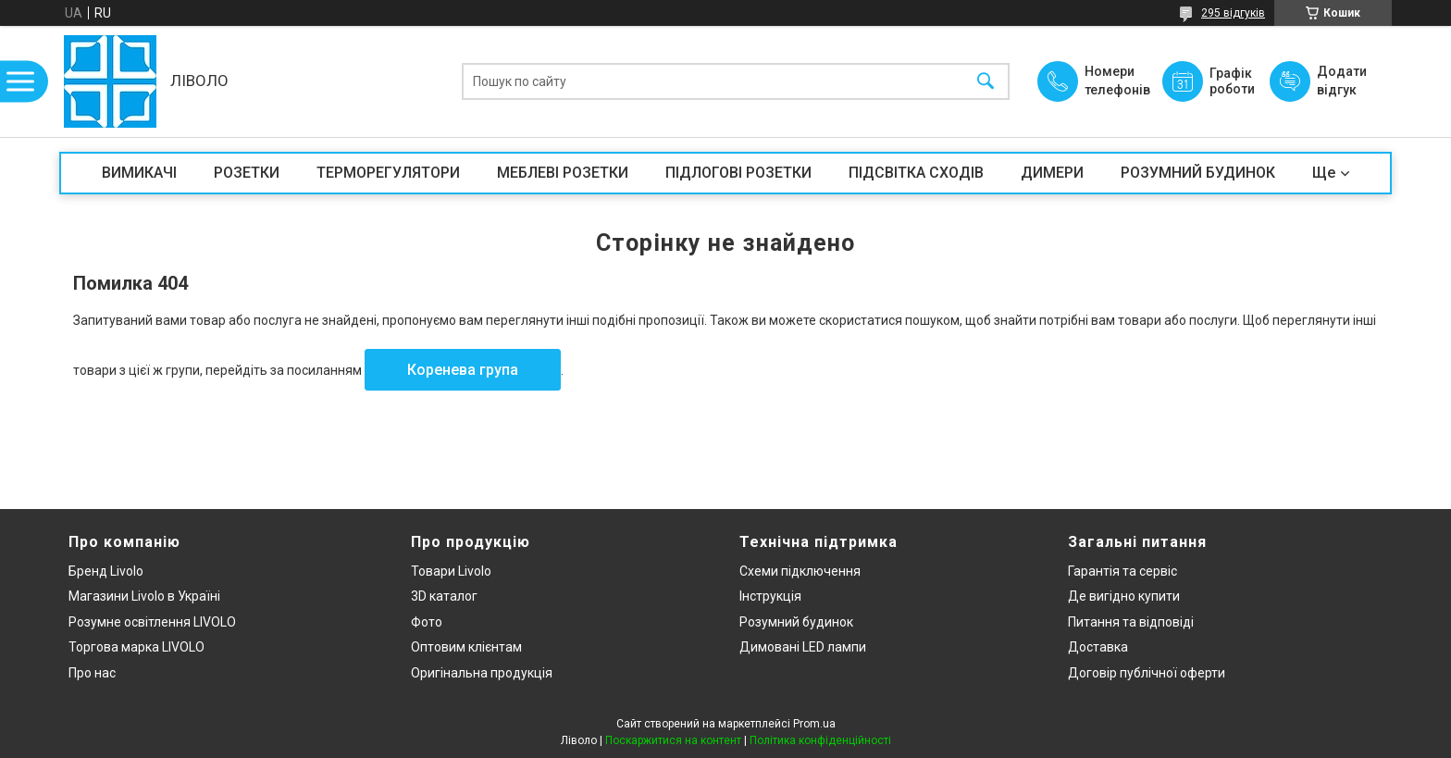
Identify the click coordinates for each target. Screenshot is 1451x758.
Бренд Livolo (105, 571)
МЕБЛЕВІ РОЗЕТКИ (562, 172)
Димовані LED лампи (802, 647)
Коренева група (462, 370)
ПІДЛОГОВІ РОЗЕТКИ (738, 172)
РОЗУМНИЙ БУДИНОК (1198, 172)
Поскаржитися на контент (673, 740)
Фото (426, 622)
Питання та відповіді (1131, 622)
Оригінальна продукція (481, 672)
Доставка (1098, 647)
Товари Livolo (451, 571)
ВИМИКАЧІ (139, 172)
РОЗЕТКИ (246, 172)
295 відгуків (1233, 12)
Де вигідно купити (1124, 596)
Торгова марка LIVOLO (136, 647)
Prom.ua (814, 723)
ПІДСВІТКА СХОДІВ (916, 172)
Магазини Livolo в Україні (144, 596)
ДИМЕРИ (1052, 172)
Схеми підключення (800, 571)
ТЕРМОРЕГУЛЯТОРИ (388, 172)
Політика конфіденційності (820, 740)
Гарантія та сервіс (1122, 571)
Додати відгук (1342, 80)
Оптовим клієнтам (466, 647)
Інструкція (770, 596)
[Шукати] (985, 82)
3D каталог (444, 596)
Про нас (92, 672)
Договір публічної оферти (1146, 672)
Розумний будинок (796, 622)
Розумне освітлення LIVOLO (152, 622)
